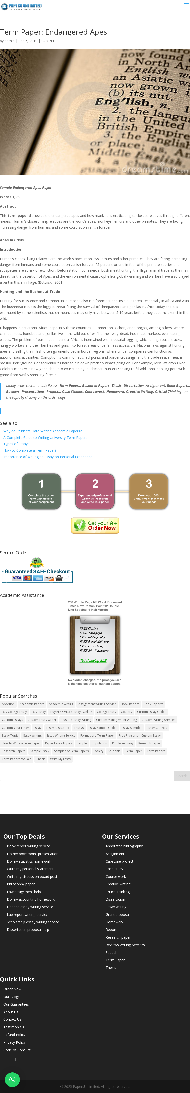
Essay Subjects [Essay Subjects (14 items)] (157, 728)
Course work (116, 876)
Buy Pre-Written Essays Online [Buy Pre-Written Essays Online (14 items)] (71, 712)
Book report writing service (28, 846)
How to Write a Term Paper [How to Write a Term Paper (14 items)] (21, 743)
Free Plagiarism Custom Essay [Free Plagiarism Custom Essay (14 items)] (140, 735)
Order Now (12, 989)
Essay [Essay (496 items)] (37, 728)
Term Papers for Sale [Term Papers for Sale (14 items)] (16, 759)
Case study (114, 868)
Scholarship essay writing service (33, 922)
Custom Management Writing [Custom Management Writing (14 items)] (116, 720)
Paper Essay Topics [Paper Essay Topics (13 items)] (58, 743)
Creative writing (118, 884)
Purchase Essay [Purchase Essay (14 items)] (122, 743)
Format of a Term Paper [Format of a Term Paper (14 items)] (97, 735)
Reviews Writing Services (125, 944)
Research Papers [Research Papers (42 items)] (13, 751)
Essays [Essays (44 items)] (79, 728)
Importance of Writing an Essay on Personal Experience (47, 456)
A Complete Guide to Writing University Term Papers (45, 437)
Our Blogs (11, 996)
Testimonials (13, 1027)
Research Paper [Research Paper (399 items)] (149, 743)
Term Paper (115, 960)
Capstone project (119, 861)
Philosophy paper (21, 884)
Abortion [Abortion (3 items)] (8, 704)
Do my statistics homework (29, 861)
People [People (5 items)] (82, 743)
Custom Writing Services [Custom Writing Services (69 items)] (158, 720)
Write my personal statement (30, 868)
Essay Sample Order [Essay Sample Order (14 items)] (103, 728)
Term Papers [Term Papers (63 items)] (156, 751)
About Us (10, 1012)
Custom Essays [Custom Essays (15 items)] (12, 720)
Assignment (115, 853)
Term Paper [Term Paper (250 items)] (133, 751)
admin (10, 40)
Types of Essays (16, 443)
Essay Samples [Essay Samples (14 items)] (132, 728)
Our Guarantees (16, 1004)
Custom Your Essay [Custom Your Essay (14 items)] (15, 728)
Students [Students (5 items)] (114, 751)
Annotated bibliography (124, 846)
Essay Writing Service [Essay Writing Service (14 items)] (61, 735)
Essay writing (116, 906)
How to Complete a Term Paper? (29, 450)
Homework (114, 922)
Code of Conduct (17, 1050)
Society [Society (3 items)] (98, 751)
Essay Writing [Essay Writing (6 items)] (32, 735)
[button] (12, 1079)
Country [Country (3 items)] (126, 712)
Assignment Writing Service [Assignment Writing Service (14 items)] (97, 704)
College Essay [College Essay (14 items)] (106, 712)
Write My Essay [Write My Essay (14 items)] (60, 759)
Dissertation (115, 899)
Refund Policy (14, 1034)
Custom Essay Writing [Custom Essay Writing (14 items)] (76, 720)
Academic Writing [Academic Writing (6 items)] (61, 704)
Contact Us (12, 1019)
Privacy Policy (14, 1042)
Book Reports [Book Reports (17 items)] (153, 704)
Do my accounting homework (31, 899)
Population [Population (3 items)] (99, 743)
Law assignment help (24, 891)
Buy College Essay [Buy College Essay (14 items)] (14, 712)
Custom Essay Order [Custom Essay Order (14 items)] (151, 712)
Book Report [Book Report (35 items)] (130, 704)
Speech (111, 952)
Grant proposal (118, 914)
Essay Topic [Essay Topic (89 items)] (10, 735)
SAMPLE (48, 40)
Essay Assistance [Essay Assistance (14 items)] (58, 728)
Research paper (118, 937)
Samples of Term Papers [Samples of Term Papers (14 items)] (71, 751)
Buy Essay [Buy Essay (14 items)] (39, 712)
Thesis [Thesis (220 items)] (40, 759)
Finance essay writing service (30, 906)
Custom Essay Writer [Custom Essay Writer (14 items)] (42, 720)
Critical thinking (118, 891)
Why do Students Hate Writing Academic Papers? (42, 431)
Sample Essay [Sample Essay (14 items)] (39, 751)
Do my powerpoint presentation (32, 853)
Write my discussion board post (32, 876)
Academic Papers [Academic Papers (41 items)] (32, 704)
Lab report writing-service (27, 914)
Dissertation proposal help (28, 929)
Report (111, 929)
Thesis (111, 967)
